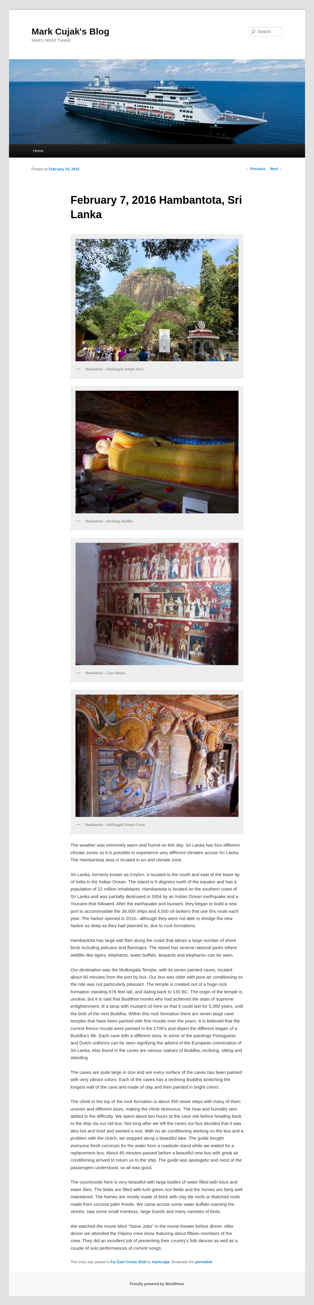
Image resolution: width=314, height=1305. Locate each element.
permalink (203, 1262)
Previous (256, 169)
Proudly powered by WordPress (157, 1284)
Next (276, 169)
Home (38, 150)
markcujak (161, 1262)
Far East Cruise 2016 (128, 1262)
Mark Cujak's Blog (70, 31)
